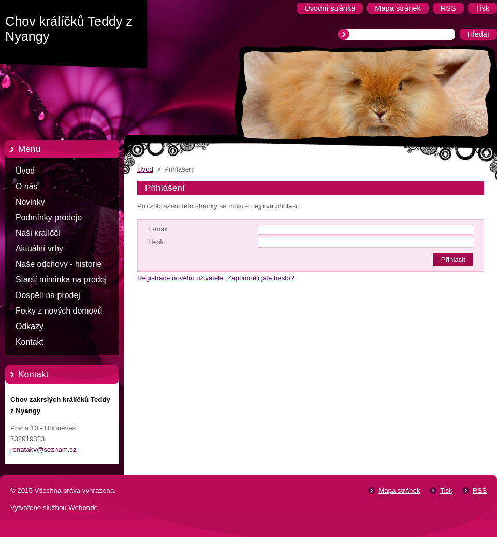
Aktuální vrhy (39, 248)
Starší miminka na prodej (61, 279)
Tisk (446, 490)
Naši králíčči (38, 233)
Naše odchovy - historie (58, 264)
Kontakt (29, 341)
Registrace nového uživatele (180, 278)
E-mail (158, 229)
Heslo (157, 242)
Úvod (25, 170)
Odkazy (29, 326)
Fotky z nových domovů (59, 310)
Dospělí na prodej (48, 295)
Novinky (30, 201)
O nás (26, 186)
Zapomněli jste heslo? (260, 278)
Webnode (83, 508)
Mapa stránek (399, 490)
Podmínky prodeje (49, 217)
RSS (480, 490)
